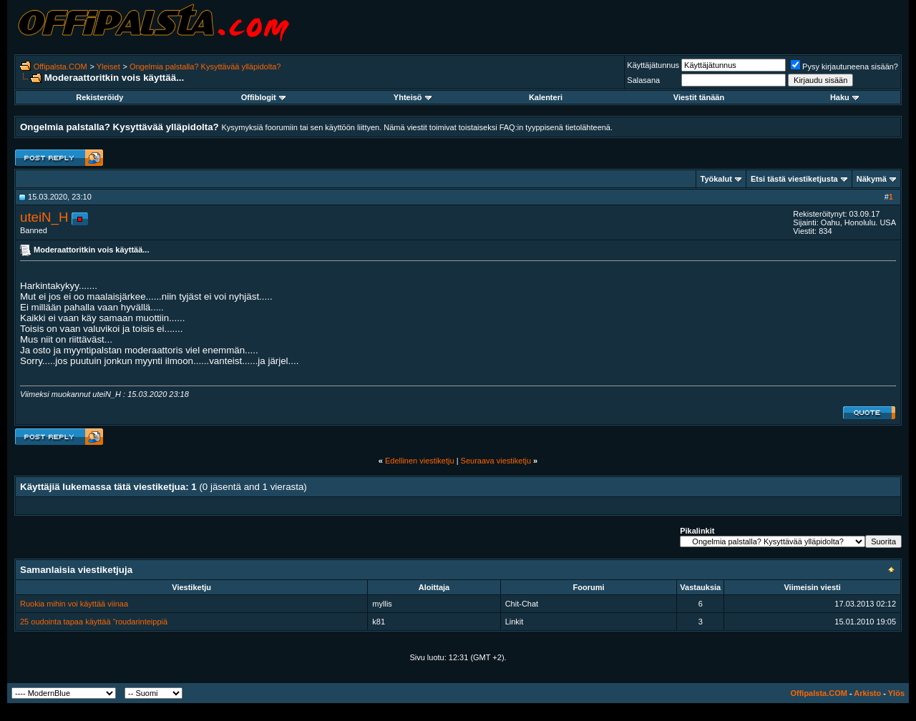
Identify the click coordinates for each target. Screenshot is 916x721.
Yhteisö (413, 97)
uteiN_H (44, 217)
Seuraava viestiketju (496, 460)
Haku (844, 97)
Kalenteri (545, 97)
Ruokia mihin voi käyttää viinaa (74, 603)
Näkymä (872, 179)
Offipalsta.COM (60, 66)
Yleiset (108, 66)
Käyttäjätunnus (653, 65)
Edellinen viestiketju (419, 460)
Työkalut (716, 179)
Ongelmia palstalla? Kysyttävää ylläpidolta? (205, 66)
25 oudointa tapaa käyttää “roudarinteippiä (93, 621)
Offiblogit (263, 97)
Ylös (896, 693)
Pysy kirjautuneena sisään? (844, 66)
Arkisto (867, 693)
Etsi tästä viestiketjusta (794, 179)
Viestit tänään (698, 97)
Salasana (643, 80)
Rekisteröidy (99, 97)
